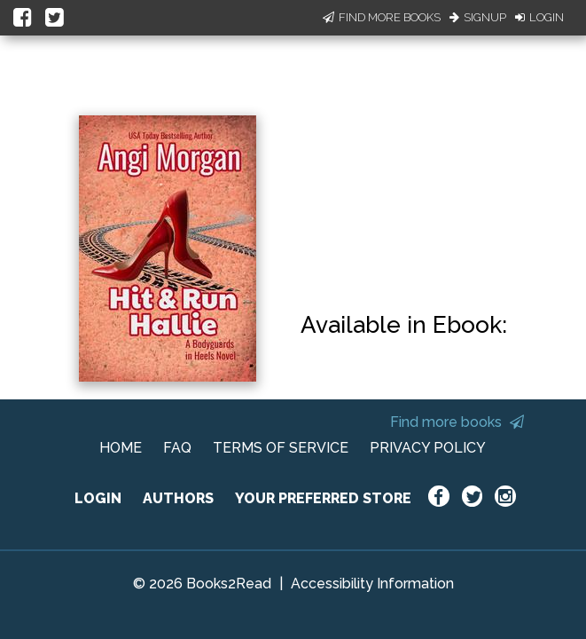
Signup (477, 17)
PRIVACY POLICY (428, 447)
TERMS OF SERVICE (280, 447)
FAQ (177, 447)
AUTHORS (178, 498)
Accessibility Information (372, 583)
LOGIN (97, 498)
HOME (120, 447)
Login (539, 17)
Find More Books (382, 17)
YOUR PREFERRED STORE (323, 498)
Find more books (457, 422)
